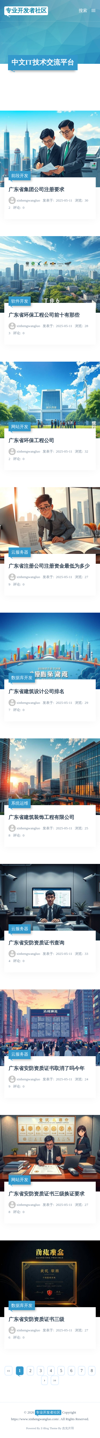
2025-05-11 (57, 200)
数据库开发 (22, 677)
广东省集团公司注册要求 (36, 189)
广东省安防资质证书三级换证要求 (47, 1194)
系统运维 (19, 803)
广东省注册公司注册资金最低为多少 (49, 566)
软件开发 (19, 301)
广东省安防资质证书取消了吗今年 (47, 1068)
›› (54, 1380)
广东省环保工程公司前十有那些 (44, 315)
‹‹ (8, 1370)
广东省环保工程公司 (31, 440)
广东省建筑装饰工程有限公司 (41, 817)
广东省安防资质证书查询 (36, 943)
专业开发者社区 (26, 10)
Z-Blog (45, 1428)
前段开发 (19, 175)
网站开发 (19, 426)
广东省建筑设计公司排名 (36, 691)
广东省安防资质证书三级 (36, 1319)
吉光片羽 (68, 1428)
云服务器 (19, 552)
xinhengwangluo (28, 200)
